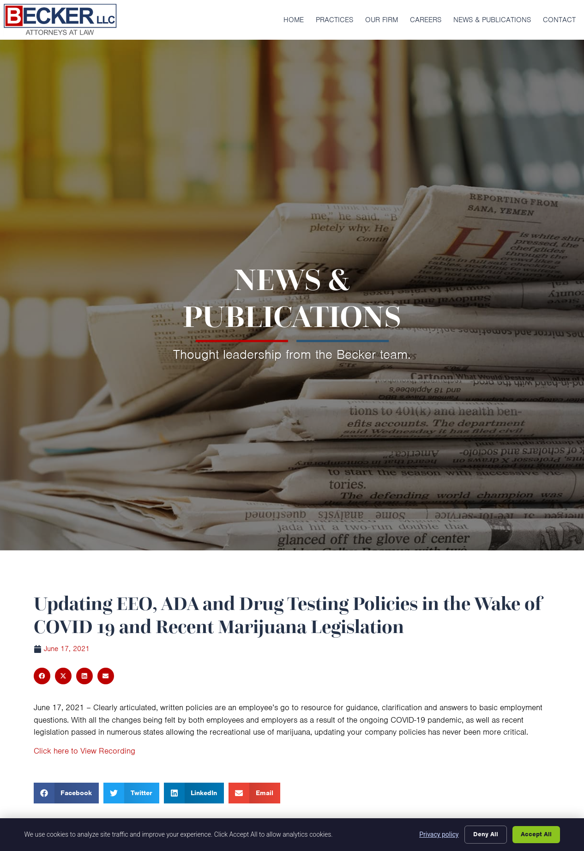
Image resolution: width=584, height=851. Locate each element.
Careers (425, 19)
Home (293, 19)
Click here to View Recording (84, 751)
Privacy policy (438, 834)
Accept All (536, 834)
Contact (559, 19)
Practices (334, 19)
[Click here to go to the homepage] (60, 19)
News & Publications (492, 19)
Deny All (485, 834)
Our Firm (381, 19)
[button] (42, 676)
